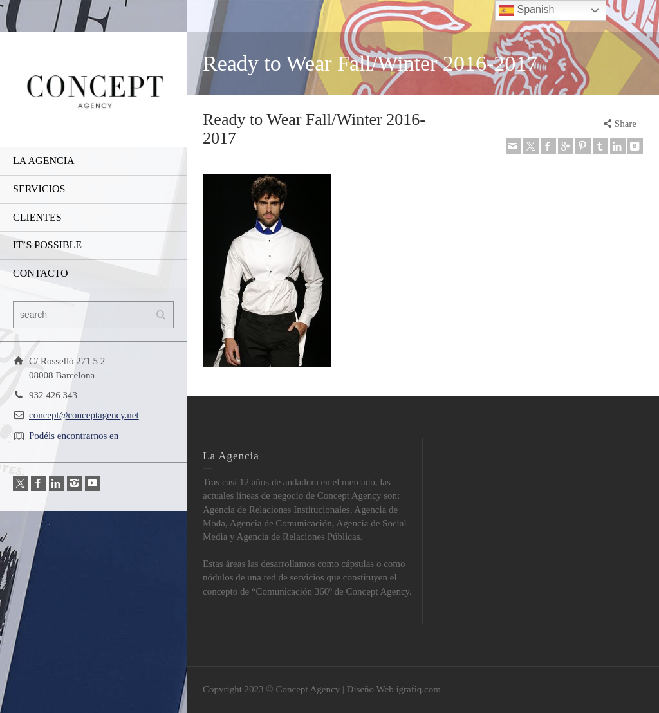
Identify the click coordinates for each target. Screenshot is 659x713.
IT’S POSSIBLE (47, 244)
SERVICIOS (39, 188)
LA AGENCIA (44, 160)
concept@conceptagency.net (84, 415)
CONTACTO (40, 273)
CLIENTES (37, 217)
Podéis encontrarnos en (73, 436)
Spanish (526, 10)
